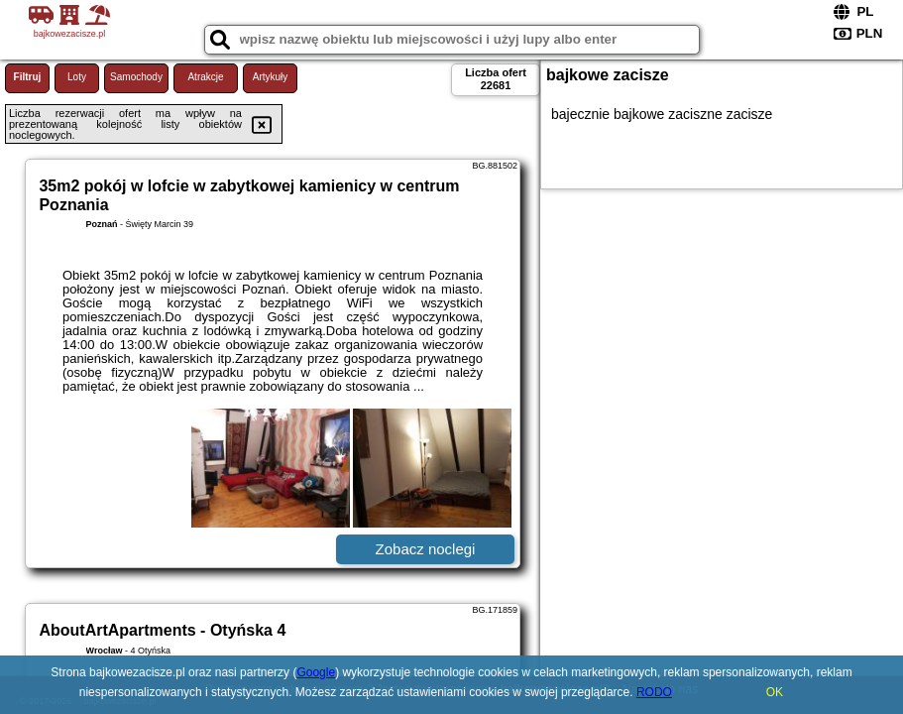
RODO (654, 692)
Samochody (136, 76)
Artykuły (270, 76)
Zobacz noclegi (426, 548)
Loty (76, 76)
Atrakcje (205, 76)
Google (315, 672)
